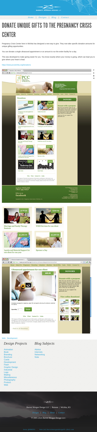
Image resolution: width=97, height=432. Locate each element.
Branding (8, 354)
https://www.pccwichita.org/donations (16, 65)
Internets (38, 352)
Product (7, 382)
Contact (65, 17)
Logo (6, 372)
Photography (9, 380)
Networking (40, 354)
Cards (6, 360)
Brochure (8, 357)
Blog (54, 17)
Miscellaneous (10, 377)
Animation (8, 349)
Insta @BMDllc (29, 429)
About (52, 413)
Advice (38, 349)
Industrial (8, 370)
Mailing (7, 375)
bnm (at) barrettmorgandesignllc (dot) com (56, 429)
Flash (6, 365)
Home (31, 17)
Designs (43, 17)
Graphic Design (11, 367)
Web (4, 338)
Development (12, 338)
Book (6, 352)
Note (37, 357)
